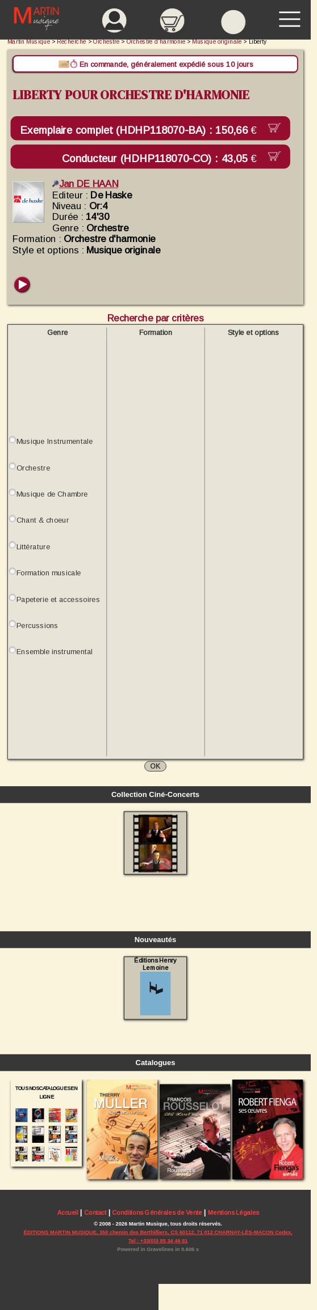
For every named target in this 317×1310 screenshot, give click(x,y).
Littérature (33, 546)
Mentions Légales (233, 1212)
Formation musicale (48, 573)
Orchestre (33, 468)
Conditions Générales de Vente (157, 1212)
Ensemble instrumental (54, 651)
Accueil (67, 1212)
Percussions (37, 625)
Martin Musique (28, 42)
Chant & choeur (42, 520)
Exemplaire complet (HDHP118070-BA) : (141, 130)
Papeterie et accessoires (58, 599)
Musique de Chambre (52, 494)
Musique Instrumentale (54, 441)
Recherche (71, 42)
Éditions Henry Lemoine (155, 986)
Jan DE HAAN (85, 184)
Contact (95, 1212)
